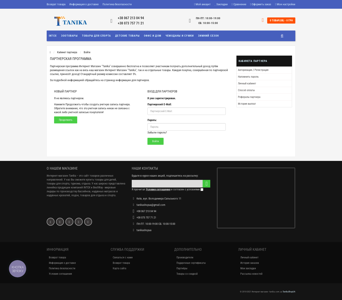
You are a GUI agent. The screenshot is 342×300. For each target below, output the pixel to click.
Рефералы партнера (249, 97)
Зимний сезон (208, 35)
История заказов (249, 262)
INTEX (53, 35)
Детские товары (127, 35)
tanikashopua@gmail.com (151, 204)
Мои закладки (248, 268)
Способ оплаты (246, 90)
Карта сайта (119, 268)
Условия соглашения (60, 273)
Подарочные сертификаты (191, 262)
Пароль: (152, 120)
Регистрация (261, 70)
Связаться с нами (123, 257)
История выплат (247, 103)
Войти (87, 52)
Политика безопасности (117, 4)
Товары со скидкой (187, 273)
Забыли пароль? (157, 132)
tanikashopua (144, 230)
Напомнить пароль (248, 76)
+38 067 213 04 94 (131, 18)
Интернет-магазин (57, 175)
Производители (184, 257)
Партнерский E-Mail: (159, 104)
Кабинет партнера (67, 52)
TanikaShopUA (289, 291)
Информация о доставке (84, 4)
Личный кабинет (247, 83)
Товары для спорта (96, 35)
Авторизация (245, 70)
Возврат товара (56, 4)
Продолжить (65, 119)
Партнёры (181, 268)
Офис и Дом (152, 35)
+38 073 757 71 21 (131, 23)
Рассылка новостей (251, 273)
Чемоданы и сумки (180, 35)
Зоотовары (69, 35)
